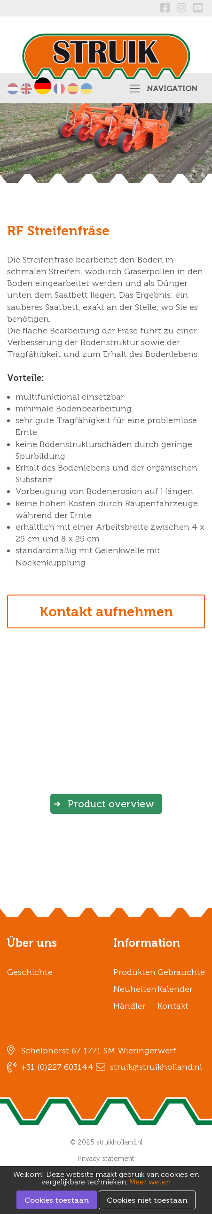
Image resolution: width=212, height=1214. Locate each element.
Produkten (134, 972)
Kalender (175, 989)
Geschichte (30, 972)
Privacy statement (106, 1158)
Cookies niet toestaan (147, 1200)
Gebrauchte (181, 972)
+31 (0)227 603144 (57, 1067)
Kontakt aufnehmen (106, 611)
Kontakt (172, 1006)
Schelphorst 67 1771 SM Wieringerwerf (98, 1050)
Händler (129, 1006)
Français (59, 88)
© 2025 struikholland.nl (106, 1142)
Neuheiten (135, 989)
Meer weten (150, 1181)
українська (86, 88)
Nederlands (12, 88)
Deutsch (42, 85)
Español (73, 88)
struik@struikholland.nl (156, 1067)
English (26, 88)
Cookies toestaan (56, 1200)
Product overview (111, 804)
